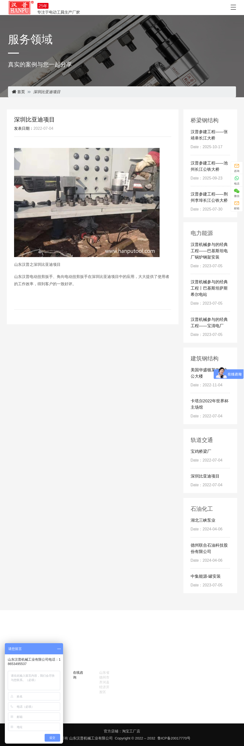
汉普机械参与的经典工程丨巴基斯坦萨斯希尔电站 (209, 288)
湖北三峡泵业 (203, 520)
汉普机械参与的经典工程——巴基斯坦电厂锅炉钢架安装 (209, 250)
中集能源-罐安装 (206, 576)
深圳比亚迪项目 (205, 476)
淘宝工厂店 (131, 731)
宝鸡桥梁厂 (201, 451)
